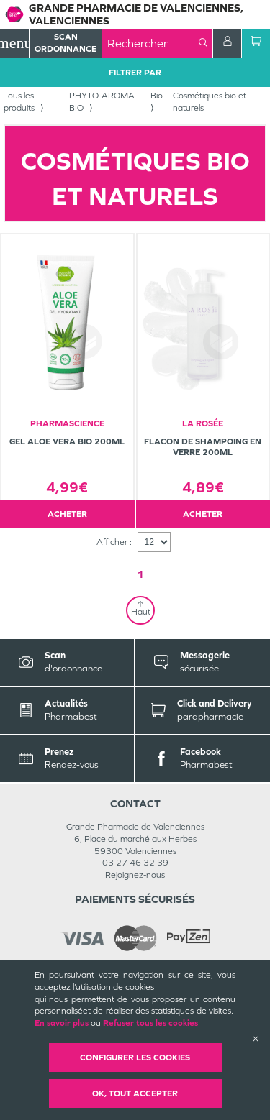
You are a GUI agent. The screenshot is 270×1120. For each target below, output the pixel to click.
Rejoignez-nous (135, 875)
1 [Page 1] (140, 574)
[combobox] (153, 43)
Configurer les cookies (135, 1057)
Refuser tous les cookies (150, 1023)
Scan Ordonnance (65, 43)
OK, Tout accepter (135, 1093)
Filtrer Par (135, 73)
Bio (156, 96)
